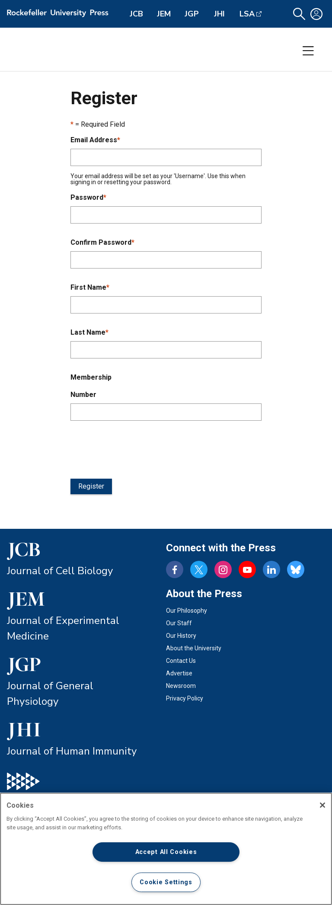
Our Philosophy (186, 610)
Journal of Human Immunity (72, 751)
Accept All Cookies (166, 852)
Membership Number (91, 386)
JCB (136, 14)
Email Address (95, 140)
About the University (193, 648)
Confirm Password (102, 242)
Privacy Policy (184, 698)
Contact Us (181, 660)
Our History (181, 635)
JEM (164, 14)
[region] (166, 849)
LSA (247, 14)
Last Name (89, 332)
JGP (192, 14)
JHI (219, 14)
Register (91, 486)
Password (88, 197)
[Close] (322, 805)
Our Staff (179, 623)
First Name (89, 287)
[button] (299, 14)
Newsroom (181, 685)
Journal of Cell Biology (60, 571)
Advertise (179, 673)
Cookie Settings (166, 882)
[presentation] (136, 448)
